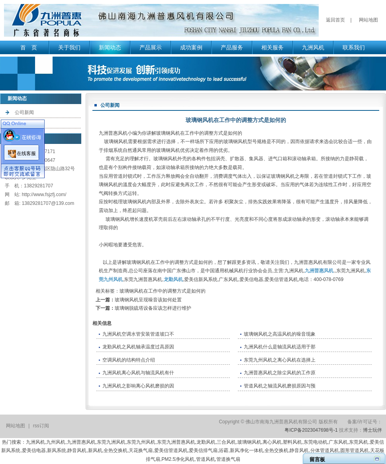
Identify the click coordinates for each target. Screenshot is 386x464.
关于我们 (69, 47)
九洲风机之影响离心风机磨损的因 (138, 386)
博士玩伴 (372, 430)
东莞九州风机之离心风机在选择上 (279, 360)
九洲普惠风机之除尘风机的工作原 (279, 373)
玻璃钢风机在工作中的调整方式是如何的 (163, 291)
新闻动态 (110, 47)
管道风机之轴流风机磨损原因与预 (279, 386)
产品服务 (232, 47)
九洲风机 (313, 47)
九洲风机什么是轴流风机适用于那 (279, 347)
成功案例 (191, 47)
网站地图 (368, 20)
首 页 (28, 47)
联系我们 (354, 47)
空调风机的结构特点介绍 (128, 360)
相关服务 (272, 47)
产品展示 (150, 47)
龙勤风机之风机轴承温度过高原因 (138, 347)
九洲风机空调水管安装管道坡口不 (138, 334)
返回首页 (335, 20)
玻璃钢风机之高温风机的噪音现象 (279, 334)
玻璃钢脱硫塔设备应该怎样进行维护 (153, 308)
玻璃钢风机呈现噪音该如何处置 (148, 300)
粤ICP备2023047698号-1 (310, 430)
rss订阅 (41, 426)
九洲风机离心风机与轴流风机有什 (138, 373)
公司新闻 (24, 112)
